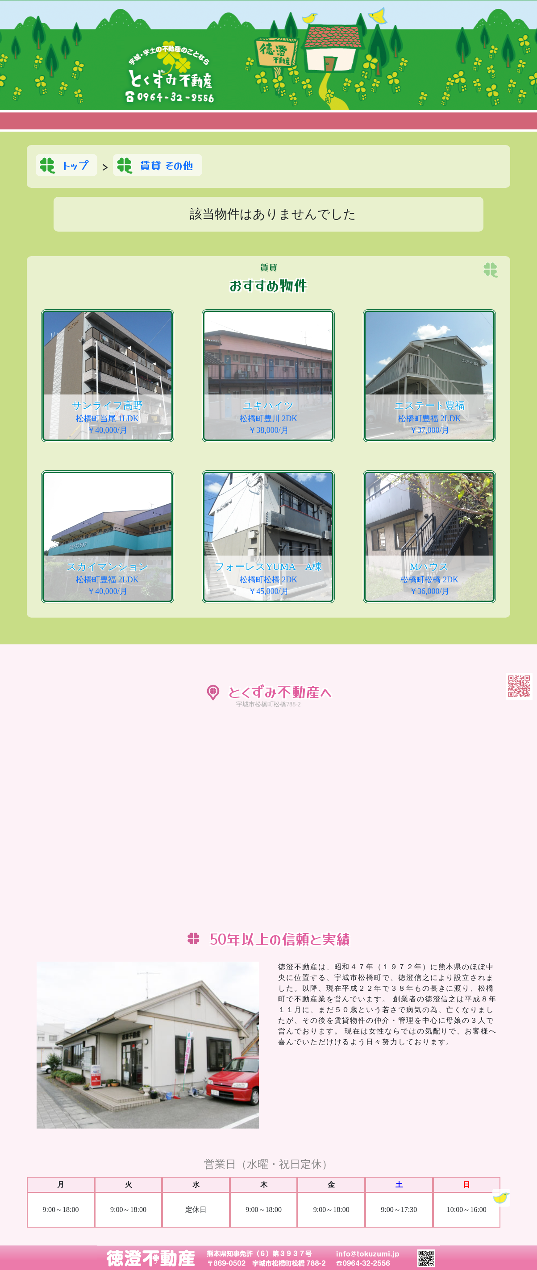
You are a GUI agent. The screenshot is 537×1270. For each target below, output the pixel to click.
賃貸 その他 (166, 165)
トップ (75, 165)
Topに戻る (501, 1198)
